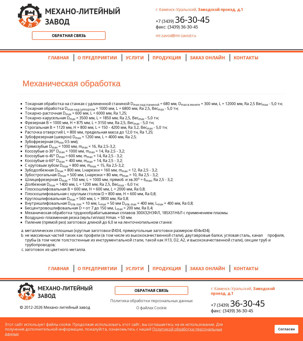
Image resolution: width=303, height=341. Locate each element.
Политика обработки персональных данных (151, 300)
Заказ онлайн (207, 57)
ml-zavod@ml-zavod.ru (176, 35)
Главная (58, 57)
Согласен (286, 329)
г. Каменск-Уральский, (199, 9)
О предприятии (97, 57)
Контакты (246, 57)
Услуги (135, 57)
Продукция (166, 57)
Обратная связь (69, 35)
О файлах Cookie (151, 307)
